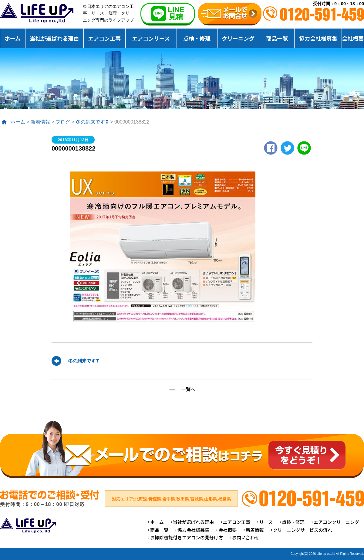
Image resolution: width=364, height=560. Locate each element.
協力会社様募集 (318, 38)
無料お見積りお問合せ (229, 14)
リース (266, 522)
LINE (304, 148)
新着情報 (40, 121)
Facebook (271, 148)
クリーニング (238, 38)
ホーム (13, 38)
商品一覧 (277, 38)
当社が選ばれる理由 (54, 38)
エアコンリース (151, 38)
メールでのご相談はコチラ (182, 449)
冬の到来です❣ (92, 121)
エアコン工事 (104, 38)
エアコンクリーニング (336, 522)
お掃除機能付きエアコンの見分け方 (186, 537)
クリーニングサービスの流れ (302, 530)
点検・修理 (197, 38)
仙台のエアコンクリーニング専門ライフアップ (36, 13)
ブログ (63, 121)
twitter (287, 148)
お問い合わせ (245, 537)
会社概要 (353, 38)
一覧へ (188, 389)
